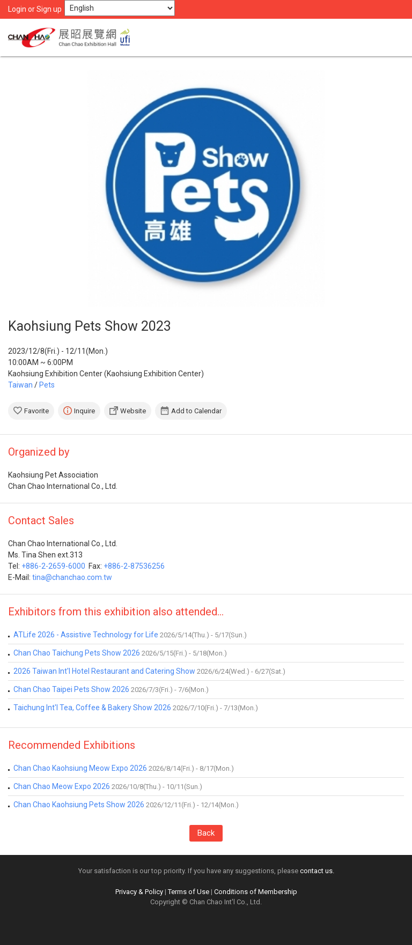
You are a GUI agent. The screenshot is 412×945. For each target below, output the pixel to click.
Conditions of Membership (255, 892)
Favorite (36, 411)
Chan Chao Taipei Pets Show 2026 (71, 689)
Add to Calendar (196, 411)
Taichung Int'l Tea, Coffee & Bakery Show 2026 (92, 707)
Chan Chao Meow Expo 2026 (61, 786)
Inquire (84, 411)
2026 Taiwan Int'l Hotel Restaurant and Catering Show (104, 671)
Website (133, 411)
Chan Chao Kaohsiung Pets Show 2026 (78, 804)
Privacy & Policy (139, 892)
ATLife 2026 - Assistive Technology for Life (85, 634)
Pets (47, 385)
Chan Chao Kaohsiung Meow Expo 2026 (80, 768)
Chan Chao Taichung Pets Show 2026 (76, 653)
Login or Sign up (35, 9)
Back (206, 833)
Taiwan (20, 385)
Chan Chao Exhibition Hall (72, 37)
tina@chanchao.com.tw (72, 577)
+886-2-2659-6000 (53, 566)
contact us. (317, 871)
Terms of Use (188, 892)
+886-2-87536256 (134, 566)
